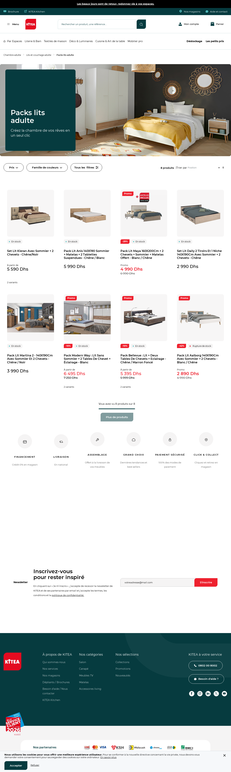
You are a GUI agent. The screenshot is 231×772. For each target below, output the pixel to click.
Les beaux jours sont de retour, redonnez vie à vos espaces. (115, 4)
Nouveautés (123, 675)
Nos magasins (189, 11)
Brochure (11, 11)
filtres (86, 167)
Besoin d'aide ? (208, 678)
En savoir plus (108, 757)
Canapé (83, 668)
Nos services (50, 668)
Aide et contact (216, 11)
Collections (122, 662)
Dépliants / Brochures (56, 682)
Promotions (123, 668)
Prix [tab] (13, 167)
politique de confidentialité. (68, 595)
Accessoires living (90, 688)
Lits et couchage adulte (38, 55)
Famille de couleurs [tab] (47, 167)
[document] (115, 761)
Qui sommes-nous (53, 662)
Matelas (84, 682)
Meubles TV (86, 675)
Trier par (181, 167)
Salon (82, 662)
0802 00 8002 (207, 665)
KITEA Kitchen (34, 11)
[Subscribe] (205, 582)
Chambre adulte (12, 55)
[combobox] (97, 24)
